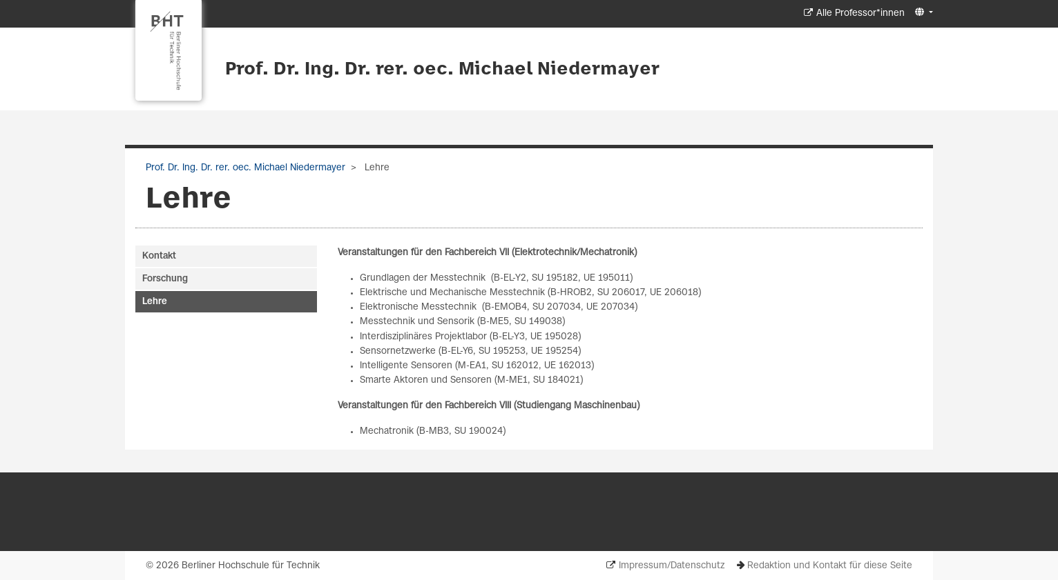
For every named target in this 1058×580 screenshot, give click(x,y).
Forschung (165, 278)
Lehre (154, 301)
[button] (922, 13)
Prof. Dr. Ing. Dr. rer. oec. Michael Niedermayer (442, 69)
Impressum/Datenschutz (671, 565)
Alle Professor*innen (860, 13)
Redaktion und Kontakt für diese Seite (829, 565)
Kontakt (159, 256)
